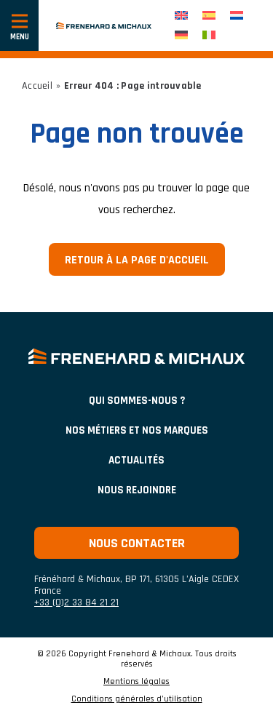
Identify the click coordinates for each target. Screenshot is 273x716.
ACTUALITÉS (136, 460)
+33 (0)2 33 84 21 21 (76, 602)
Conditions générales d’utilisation (136, 699)
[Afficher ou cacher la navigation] (19, 25)
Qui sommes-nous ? (137, 400)
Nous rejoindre (137, 490)
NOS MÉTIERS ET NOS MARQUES (137, 430)
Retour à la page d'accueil (137, 260)
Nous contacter (137, 543)
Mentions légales (136, 682)
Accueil (37, 86)
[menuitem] (181, 15)
